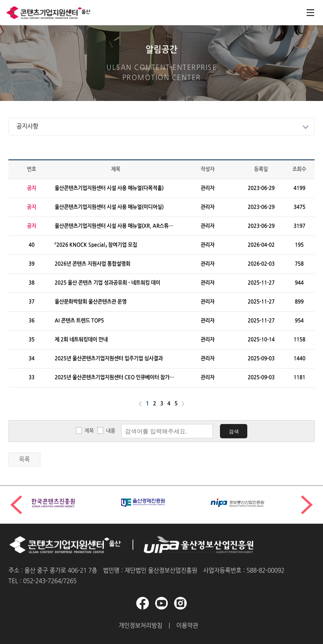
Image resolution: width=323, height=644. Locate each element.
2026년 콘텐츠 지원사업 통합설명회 (92, 264)
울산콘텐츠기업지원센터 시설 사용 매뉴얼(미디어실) (109, 207)
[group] (72, 502)
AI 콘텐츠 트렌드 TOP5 (79, 321)
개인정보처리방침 (140, 626)
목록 (24, 459)
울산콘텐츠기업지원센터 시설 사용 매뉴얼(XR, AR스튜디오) (114, 226)
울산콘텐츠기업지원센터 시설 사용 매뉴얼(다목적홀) (109, 188)
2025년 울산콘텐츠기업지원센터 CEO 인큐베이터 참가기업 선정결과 (114, 378)
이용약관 (187, 626)
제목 (89, 431)
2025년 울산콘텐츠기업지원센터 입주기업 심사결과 (109, 359)
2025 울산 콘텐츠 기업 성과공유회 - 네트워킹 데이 (107, 283)
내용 (110, 431)
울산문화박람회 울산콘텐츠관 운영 (91, 302)
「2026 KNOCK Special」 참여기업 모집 (96, 245)
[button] (306, 505)
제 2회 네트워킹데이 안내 (81, 340)
